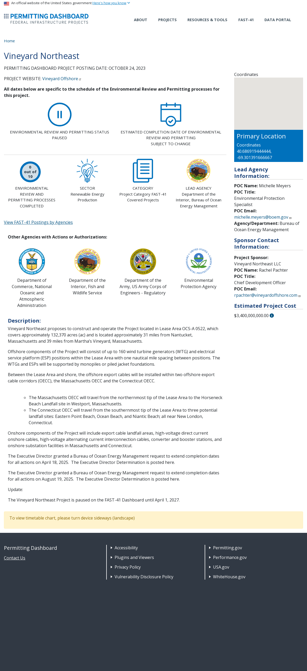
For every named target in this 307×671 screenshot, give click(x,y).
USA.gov (221, 567)
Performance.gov (230, 557)
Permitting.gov (227, 548)
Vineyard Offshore (62, 78)
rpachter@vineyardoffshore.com (267, 295)
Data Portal (277, 19)
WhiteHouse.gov (229, 577)
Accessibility (126, 548)
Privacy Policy (128, 567)
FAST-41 (246, 19)
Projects (167, 19)
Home (9, 40)
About (140, 19)
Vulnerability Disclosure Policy (144, 577)
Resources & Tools (207, 19)
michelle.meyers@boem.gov (263, 217)
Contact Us (14, 558)
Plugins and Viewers (134, 557)
